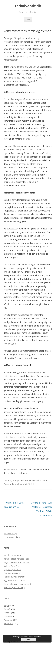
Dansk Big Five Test (12, 555)
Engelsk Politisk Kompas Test (17, 562)
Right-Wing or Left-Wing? (14, 587)
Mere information (34, 637)
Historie (43, 480)
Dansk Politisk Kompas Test (16, 558)
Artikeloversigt (10, 533)
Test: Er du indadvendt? (14, 576)
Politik (6, 484)
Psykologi (8, 620)
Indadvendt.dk (28, 6)
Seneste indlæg (12, 537)
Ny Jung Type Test (12, 566)
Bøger (29, 480)
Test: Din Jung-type (12, 573)
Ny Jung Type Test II (12, 569)
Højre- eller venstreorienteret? (17, 584)
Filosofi (35, 480)
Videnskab (15, 484)
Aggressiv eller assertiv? (15, 580)
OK (28, 639)
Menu (28, 20)
